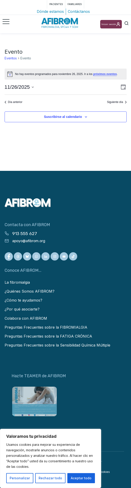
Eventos (11, 58)
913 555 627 (24, 233)
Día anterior (14, 102)
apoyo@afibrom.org (28, 241)
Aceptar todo (81, 478)
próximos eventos (105, 74)
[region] (50, 458)
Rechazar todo (50, 478)
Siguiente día (116, 102)
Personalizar (20, 478)
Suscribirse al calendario (63, 117)
